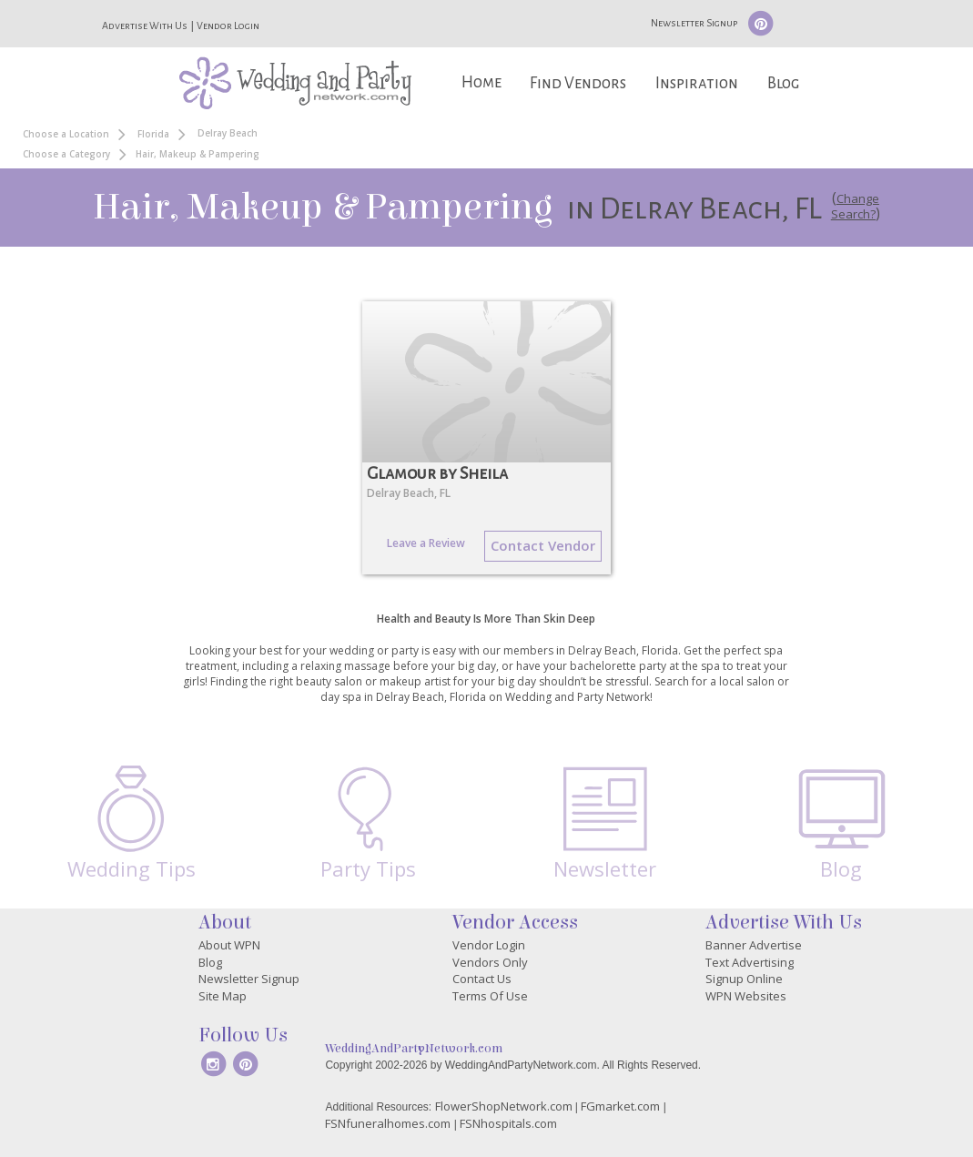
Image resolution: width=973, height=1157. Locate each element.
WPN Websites (745, 996)
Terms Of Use (490, 996)
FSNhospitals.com (508, 1123)
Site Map (222, 996)
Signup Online (744, 978)
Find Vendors (578, 83)
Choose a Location (66, 133)
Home (481, 82)
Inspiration (696, 83)
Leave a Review (426, 543)
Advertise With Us (145, 25)
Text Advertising (749, 962)
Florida (153, 133)
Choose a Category (66, 153)
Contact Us (482, 978)
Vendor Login (228, 25)
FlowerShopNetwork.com (504, 1106)
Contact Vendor (543, 545)
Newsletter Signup (694, 22)
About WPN (229, 945)
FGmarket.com (620, 1106)
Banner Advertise (753, 945)
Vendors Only (490, 962)
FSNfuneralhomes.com (388, 1123)
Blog (783, 83)
